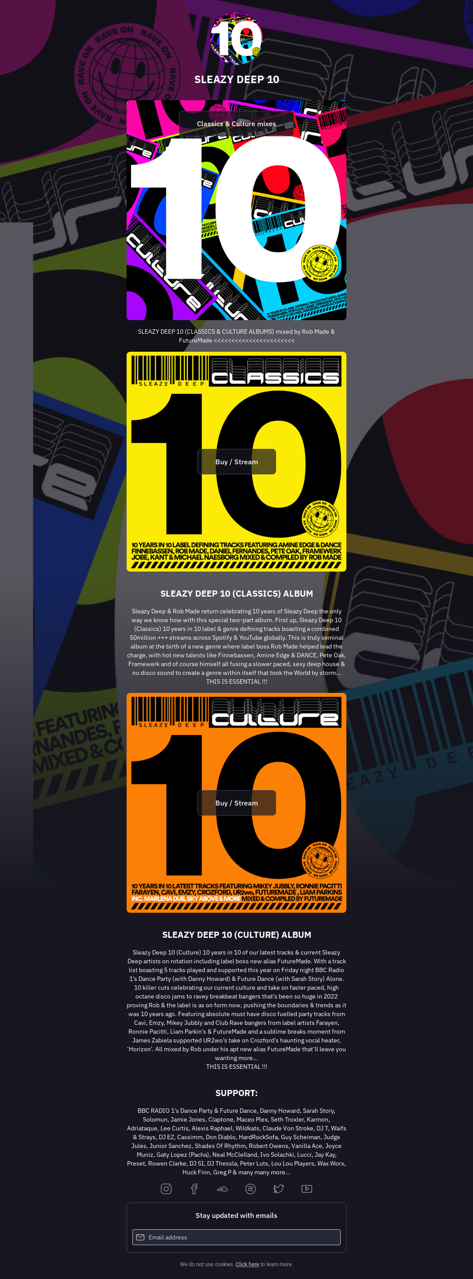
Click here (247, 1264)
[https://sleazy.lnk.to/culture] (236, 803)
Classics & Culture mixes (236, 123)
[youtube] (307, 1189)
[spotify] (250, 1189)
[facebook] (194, 1189)
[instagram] (166, 1189)
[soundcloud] (222, 1189)
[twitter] (279, 1189)
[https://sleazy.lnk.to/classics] (236, 462)
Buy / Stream (236, 461)
